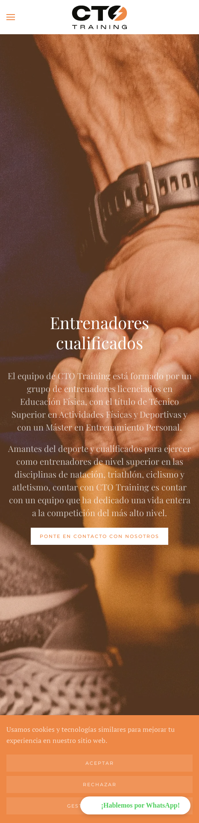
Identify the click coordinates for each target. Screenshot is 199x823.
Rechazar (100, 784)
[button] (10, 17)
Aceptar (99, 763)
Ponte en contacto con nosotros (99, 536)
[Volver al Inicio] (99, 17)
